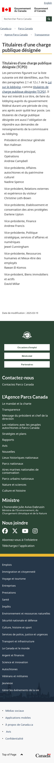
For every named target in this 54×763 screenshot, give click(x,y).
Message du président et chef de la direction (25, 417)
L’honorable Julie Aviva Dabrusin (24, 510)
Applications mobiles (18, 717)
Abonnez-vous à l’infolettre (19, 540)
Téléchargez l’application (18, 546)
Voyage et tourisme (14, 578)
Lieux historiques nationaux (20, 458)
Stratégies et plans (14, 434)
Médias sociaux (14, 710)
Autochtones (10, 669)
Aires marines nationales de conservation (20, 471)
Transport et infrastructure (18, 641)
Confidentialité (14, 738)
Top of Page (12, 754)
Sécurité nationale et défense (19, 620)
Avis (5, 446)
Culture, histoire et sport (17, 627)
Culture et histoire (14, 491)
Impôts (6, 606)
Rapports (8, 440)
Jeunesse (7, 683)
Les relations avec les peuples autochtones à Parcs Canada (21, 426)
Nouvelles (8, 452)
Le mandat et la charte (16, 404)
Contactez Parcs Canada (18, 384)
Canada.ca (5, 28)
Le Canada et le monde (16, 648)
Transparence (42, 34)
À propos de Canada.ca (19, 724)
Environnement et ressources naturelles (26, 613)
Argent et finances (13, 655)
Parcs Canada (25, 28)
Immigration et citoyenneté (18, 571)
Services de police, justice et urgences (25, 634)
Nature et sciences (14, 485)
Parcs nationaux (12, 464)
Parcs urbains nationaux (18, 479)
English (48, 3)
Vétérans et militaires (15, 676)
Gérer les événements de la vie (20, 690)
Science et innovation (15, 662)
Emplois (7, 564)
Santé (5, 599)
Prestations (9, 592)
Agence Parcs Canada (16, 34)
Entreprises (9, 585)
